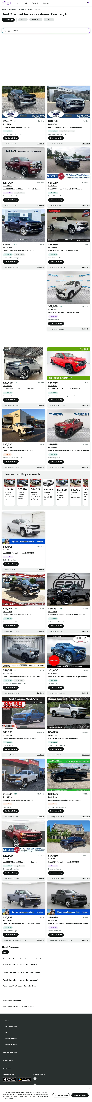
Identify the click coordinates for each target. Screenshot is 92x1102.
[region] (46, 1093)
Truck (30, 9)
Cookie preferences (61, 1095)
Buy (18, 3)
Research (35, 3)
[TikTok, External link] (35, 1078)
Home (4, 9)
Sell (25, 3)
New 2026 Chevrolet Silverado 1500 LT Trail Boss (35, 495)
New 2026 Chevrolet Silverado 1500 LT (21, 495)
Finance (46, 3)
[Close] (89, 1088)
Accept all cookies (80, 1095)
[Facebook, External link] (35, 1082)
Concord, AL (22, 9)
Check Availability (11, 138)
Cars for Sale (12, 9)
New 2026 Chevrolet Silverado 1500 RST (9, 496)
